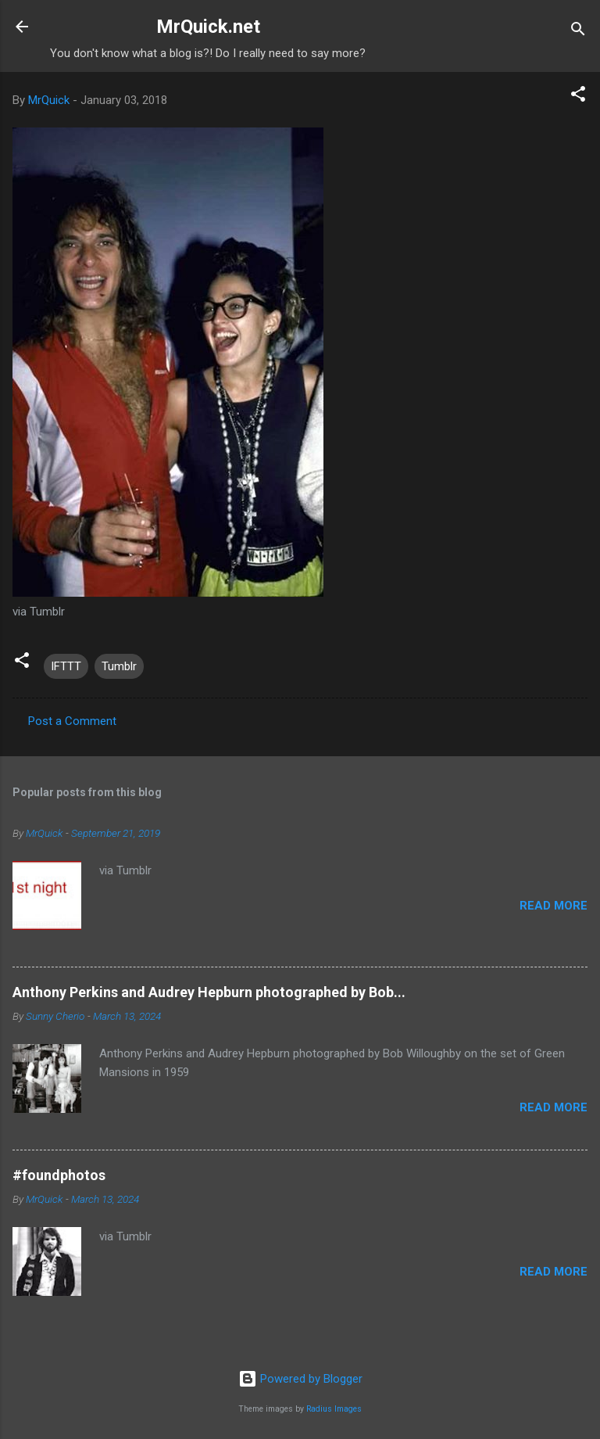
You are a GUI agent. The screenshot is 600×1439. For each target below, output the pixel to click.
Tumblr (119, 666)
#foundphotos (58, 1175)
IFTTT (66, 666)
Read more (554, 906)
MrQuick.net (208, 27)
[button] (578, 96)
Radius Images (334, 1409)
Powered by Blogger (300, 1379)
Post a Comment (72, 721)
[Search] (578, 32)
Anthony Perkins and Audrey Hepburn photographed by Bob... (208, 992)
